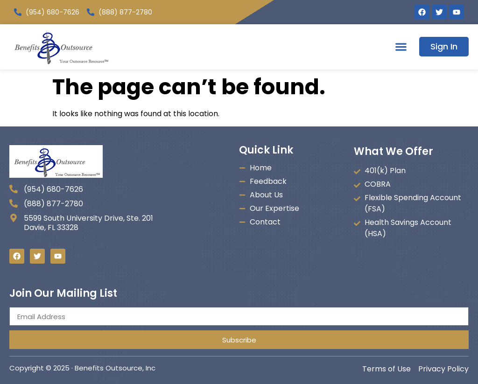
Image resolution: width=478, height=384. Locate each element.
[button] (401, 47)
